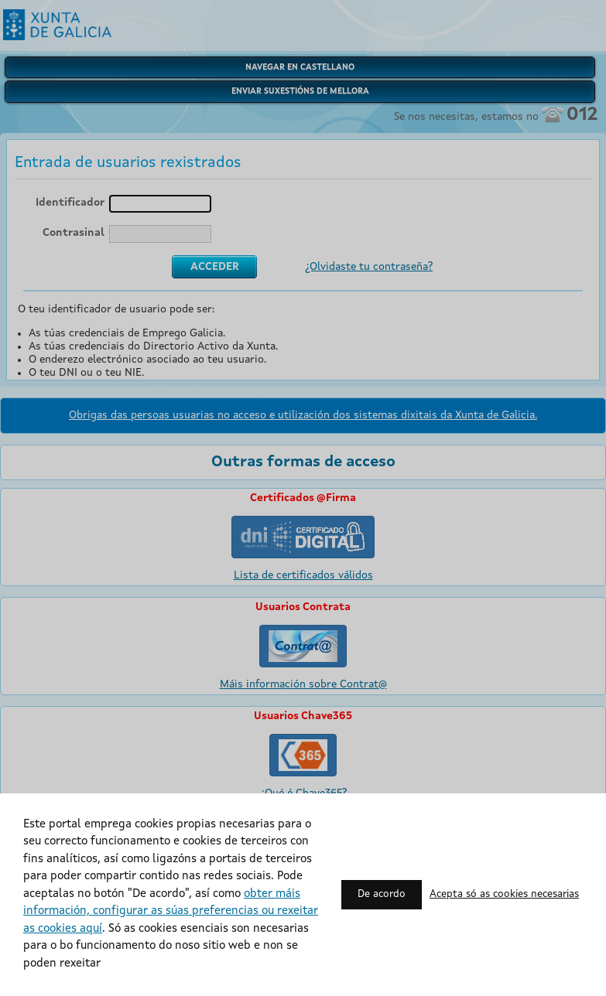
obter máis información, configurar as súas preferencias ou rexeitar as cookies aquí (170, 912)
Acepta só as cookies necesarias (504, 894)
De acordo (382, 894)
